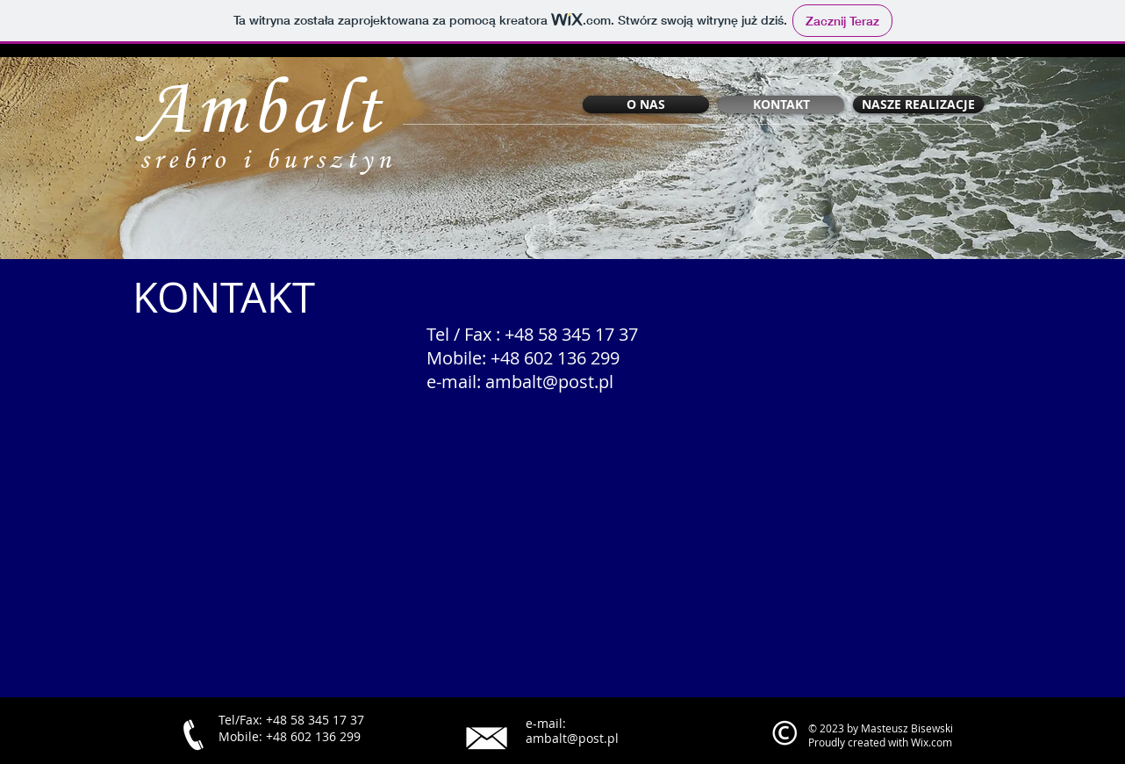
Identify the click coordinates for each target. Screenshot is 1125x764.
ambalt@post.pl (549, 381)
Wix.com (931, 742)
